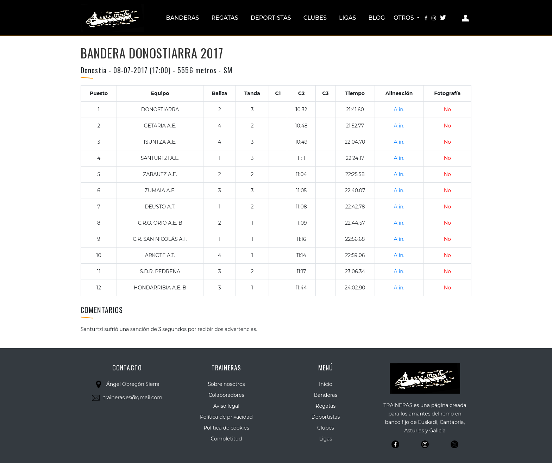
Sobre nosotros (226, 384)
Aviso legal (226, 406)
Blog (376, 17)
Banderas (182, 17)
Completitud (226, 439)
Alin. (399, 109)
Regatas (224, 17)
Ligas (347, 17)
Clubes (315, 17)
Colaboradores (226, 395)
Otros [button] (404, 17)
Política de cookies (226, 428)
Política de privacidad (226, 417)
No (447, 109)
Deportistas (271, 17)
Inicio (325, 384)
